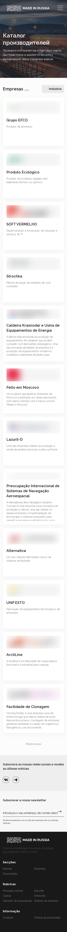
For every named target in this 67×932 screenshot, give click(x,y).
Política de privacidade (47, 917)
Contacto (8, 917)
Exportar (39, 890)
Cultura (7, 895)
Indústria (55, 89)
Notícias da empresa (46, 900)
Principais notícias (13, 890)
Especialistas (10, 873)
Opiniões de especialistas (17, 900)
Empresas (40, 868)
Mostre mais (33, 744)
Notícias (7, 868)
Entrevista (39, 895)
